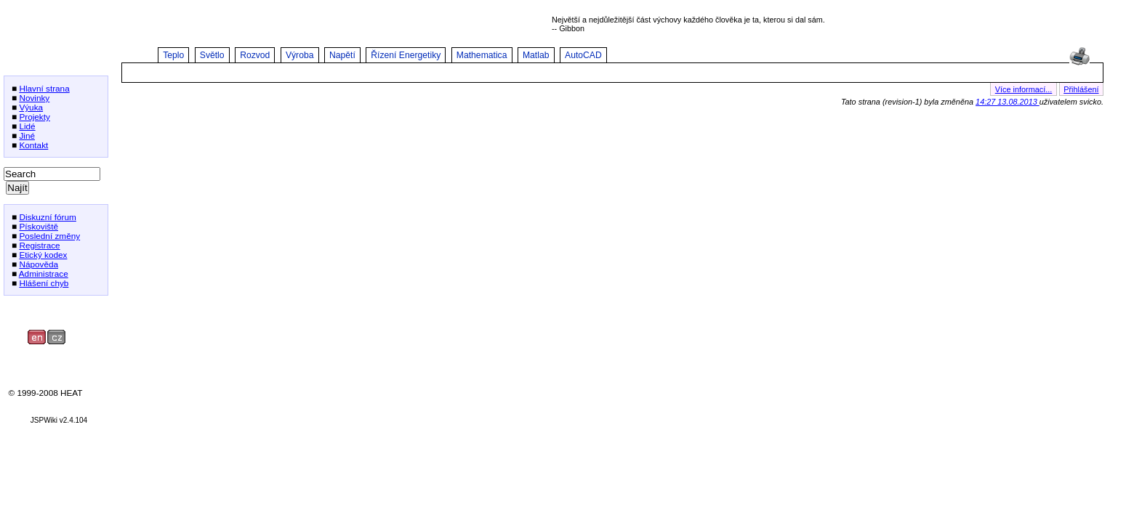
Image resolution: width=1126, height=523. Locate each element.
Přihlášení (1080, 89)
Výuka (31, 107)
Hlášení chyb (43, 283)
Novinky (34, 97)
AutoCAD (583, 55)
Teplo (173, 55)
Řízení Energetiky (406, 55)
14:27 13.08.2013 (1007, 101)
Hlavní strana (44, 88)
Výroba (300, 55)
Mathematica (482, 55)
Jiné (27, 135)
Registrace (39, 245)
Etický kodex (43, 254)
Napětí (342, 55)
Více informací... (1024, 89)
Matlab (536, 55)
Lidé (27, 126)
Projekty (34, 116)
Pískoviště (38, 226)
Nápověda (38, 264)
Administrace (43, 273)
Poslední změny (49, 235)
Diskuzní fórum (47, 217)
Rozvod (255, 55)
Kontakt (33, 145)
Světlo (212, 55)
